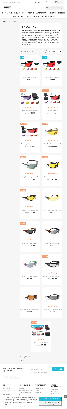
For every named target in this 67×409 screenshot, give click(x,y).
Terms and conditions (25, 390)
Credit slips (38, 393)
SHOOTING (52, 13)
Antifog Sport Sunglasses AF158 (29, 309)
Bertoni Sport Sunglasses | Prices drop (9, 390)
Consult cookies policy (12, 407)
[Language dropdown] (38, 2)
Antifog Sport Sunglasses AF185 (29, 177)
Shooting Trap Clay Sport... (52, 77)
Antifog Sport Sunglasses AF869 (52, 144)
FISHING (16, 16)
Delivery (21, 388)
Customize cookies (25, 407)
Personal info (39, 388)
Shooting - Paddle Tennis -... (29, 77)
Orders (37, 390)
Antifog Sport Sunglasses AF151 (52, 210)
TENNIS (28, 16)
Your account (40, 385)
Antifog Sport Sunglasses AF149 (29, 210)
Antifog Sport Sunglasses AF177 (52, 309)
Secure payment (24, 395)
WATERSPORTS (41, 13)
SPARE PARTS (49, 16)
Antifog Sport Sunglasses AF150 (52, 276)
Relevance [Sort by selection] (55, 52)
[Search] (54, 8)
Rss (9, 377)
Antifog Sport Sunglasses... (52, 177)
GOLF (22, 16)
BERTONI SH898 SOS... (52, 110)
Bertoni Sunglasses (25, 393)
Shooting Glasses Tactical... (30, 110)
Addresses (38, 395)
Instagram (17, 377)
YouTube (13, 377)
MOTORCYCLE (7, 13)
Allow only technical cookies (50, 403)
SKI (23, 13)
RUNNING (61, 13)
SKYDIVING (30, 13)
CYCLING (17, 13)
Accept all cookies (50, 399)
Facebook (5, 377)
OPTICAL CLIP (38, 16)
